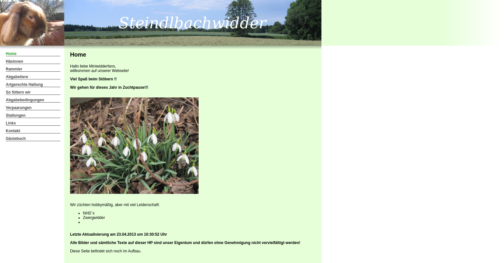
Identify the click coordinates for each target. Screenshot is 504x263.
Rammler (14, 69)
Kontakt (13, 131)
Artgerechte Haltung (24, 84)
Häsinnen (14, 61)
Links (11, 123)
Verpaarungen (19, 107)
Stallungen (15, 115)
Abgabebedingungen (25, 100)
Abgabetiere (17, 77)
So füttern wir (18, 92)
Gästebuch (16, 138)
